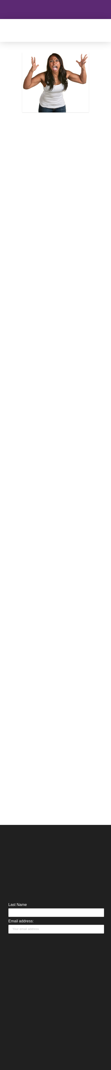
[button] (68, 30)
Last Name (17, 905)
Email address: (21, 921)
